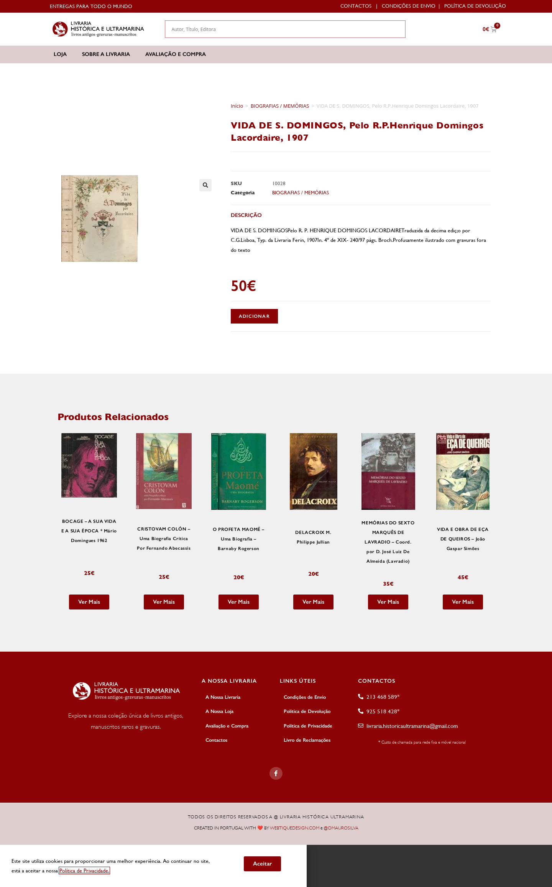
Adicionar (254, 316)
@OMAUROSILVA (341, 828)
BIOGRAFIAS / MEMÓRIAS (280, 105)
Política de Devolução (475, 6)
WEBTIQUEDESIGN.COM (294, 828)
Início (237, 105)
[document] (276, 865)
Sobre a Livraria (106, 54)
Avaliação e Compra (175, 54)
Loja (60, 54)
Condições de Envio (408, 6)
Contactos (355, 6)
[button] (205, 185)
